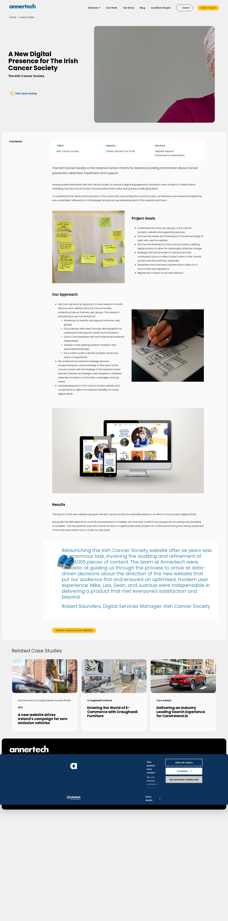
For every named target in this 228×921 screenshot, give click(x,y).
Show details (45, 915)
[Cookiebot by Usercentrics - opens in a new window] (19, 915)
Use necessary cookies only (203, 914)
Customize (204, 905)
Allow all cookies (204, 897)
